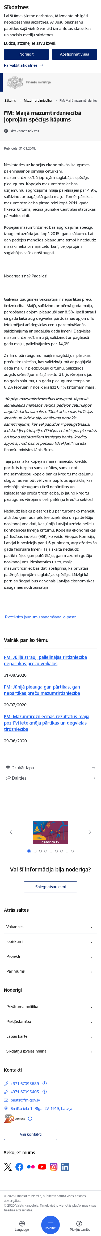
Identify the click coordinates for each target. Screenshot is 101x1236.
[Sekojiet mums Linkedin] (65, 1167)
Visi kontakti (30, 1134)
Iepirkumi (14, 941)
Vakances (14, 926)
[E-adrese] (14, 1118)
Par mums (15, 971)
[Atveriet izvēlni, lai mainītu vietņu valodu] (22, 1227)
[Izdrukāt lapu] (50, 768)
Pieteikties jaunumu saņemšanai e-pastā (41, 616)
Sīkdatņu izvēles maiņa (26, 1051)
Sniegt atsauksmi (50, 886)
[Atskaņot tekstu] (25, 131)
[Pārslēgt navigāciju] (50, 1225)
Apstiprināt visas (74, 54)
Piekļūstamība (18, 1021)
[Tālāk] (90, 832)
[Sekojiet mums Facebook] (19, 1167)
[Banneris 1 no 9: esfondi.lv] (50, 832)
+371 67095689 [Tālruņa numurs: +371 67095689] (25, 1083)
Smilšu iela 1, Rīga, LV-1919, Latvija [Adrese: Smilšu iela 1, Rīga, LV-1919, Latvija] (41, 1108)
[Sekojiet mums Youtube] (42, 1166)
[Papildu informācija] (45, 1083)
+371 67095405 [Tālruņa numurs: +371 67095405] (25, 1091)
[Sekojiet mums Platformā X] (8, 1167)
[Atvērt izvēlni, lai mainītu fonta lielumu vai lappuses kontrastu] (79, 1227)
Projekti (13, 956)
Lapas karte (16, 1036)
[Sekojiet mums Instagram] (54, 1167)
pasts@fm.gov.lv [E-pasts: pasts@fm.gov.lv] (25, 1100)
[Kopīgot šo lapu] (50, 778)
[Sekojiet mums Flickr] (31, 1166)
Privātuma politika (22, 1006)
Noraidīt (26, 54)
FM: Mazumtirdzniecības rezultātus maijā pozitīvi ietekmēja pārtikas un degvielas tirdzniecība (46, 723)
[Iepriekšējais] (11, 832)
